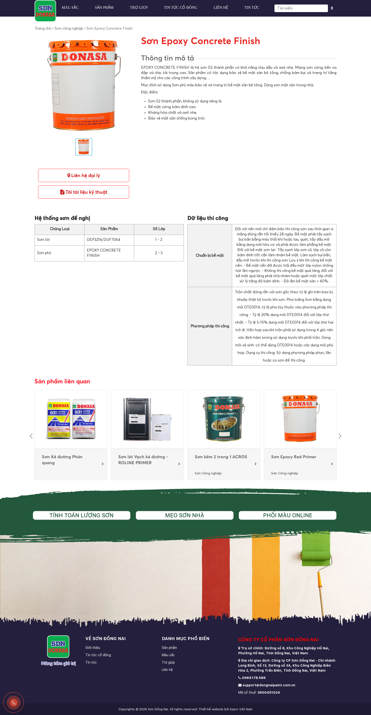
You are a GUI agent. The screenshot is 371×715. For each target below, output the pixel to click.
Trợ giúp (139, 7)
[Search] (301, 8)
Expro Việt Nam (241, 709)
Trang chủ (43, 28)
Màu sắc (70, 7)
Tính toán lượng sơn (81, 515)
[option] (71, 435)
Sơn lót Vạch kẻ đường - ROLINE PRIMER (143, 460)
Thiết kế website (211, 709)
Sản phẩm (104, 7)
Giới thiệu (92, 648)
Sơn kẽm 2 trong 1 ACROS (221, 457)
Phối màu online (287, 515)
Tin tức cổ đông (180, 7)
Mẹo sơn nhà (184, 515)
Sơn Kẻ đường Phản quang (62, 460)
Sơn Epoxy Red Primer (293, 457)
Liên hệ (221, 7)
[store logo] (45, 11)
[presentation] (32, 436)
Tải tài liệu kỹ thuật (83, 192)
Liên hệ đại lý (83, 175)
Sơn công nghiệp (69, 28)
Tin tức (251, 7)
